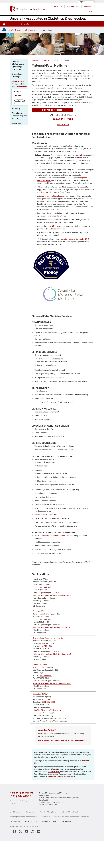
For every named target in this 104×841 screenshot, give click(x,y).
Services (17, 91)
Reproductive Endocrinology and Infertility (19, 116)
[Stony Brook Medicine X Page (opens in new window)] (20, 831)
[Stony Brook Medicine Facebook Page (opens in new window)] (14, 831)
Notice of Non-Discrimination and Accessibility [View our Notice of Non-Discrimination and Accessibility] (71, 817)
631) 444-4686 (46, 675)
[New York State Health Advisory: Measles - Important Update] (4, 29)
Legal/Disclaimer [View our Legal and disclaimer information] (16, 812)
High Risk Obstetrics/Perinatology (47, 710)
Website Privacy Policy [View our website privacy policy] (48, 812)
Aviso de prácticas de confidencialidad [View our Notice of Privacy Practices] (23, 817)
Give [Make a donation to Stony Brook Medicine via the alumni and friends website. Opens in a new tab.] (90, 11)
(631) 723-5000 (45, 646)
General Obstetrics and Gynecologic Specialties (18, 65)
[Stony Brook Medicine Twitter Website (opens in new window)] (26, 831)
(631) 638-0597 (54, 772)
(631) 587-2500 (48, 702)
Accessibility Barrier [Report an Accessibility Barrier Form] (49, 821)
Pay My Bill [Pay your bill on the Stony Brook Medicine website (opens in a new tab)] (88, 6)
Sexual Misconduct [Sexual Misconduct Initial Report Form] (31, 821)
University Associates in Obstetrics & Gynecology (48, 18)
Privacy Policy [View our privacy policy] (31, 812)
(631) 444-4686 (45, 587)
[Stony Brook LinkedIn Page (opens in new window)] (39, 831)
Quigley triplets (47, 192)
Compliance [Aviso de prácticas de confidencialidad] (45, 817)
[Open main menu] (24, 24)
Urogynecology (18, 123)
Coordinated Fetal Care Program (52, 196)
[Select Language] (86, 1)
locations (55, 219)
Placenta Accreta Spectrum (46, 514)
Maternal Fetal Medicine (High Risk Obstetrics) (19, 84)
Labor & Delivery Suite (56, 226)
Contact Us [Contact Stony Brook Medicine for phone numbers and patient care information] (57, 6)
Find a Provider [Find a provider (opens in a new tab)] (73, 6)
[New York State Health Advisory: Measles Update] (30, 30)
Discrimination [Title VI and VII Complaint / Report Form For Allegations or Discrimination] (15, 821)
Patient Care (36, 60)
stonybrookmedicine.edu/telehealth (61, 776)
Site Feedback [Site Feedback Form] (66, 821)
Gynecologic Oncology (17, 75)
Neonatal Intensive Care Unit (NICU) (74, 239)
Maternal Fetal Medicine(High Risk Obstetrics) (52, 627)
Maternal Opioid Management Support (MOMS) (54, 535)
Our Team (18, 95)
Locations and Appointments (20, 101)
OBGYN (46, 60)
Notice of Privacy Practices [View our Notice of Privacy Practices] (70, 812)
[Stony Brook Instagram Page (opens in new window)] (32, 831)
